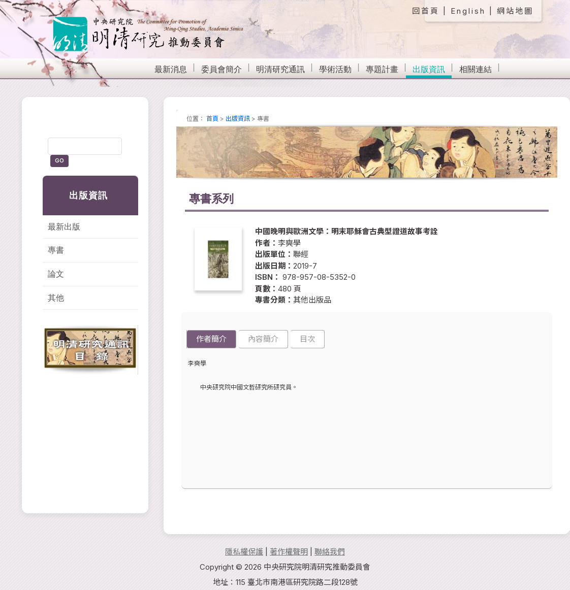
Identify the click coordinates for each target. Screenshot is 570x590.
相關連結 (475, 69)
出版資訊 (429, 69)
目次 (307, 339)
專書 (56, 250)
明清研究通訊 (280, 69)
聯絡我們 (329, 551)
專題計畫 (382, 69)
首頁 (212, 118)
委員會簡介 (221, 69)
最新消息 (170, 69)
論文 (56, 274)
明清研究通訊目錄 (90, 350)
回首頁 (425, 11)
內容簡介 (263, 339)
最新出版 (64, 226)
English (468, 11)
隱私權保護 (244, 551)
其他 (56, 297)
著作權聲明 (289, 551)
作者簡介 (211, 339)
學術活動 (335, 69)
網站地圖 (515, 11)
